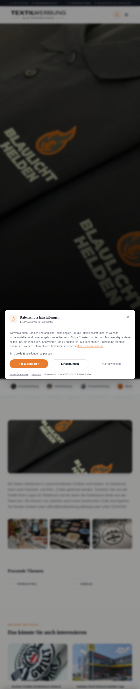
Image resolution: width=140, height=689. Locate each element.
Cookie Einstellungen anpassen (31, 353)
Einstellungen (70, 363)
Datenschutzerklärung (90, 346)
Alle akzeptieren (28, 363)
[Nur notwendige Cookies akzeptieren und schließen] (127, 317)
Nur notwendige (111, 363)
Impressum (36, 374)
